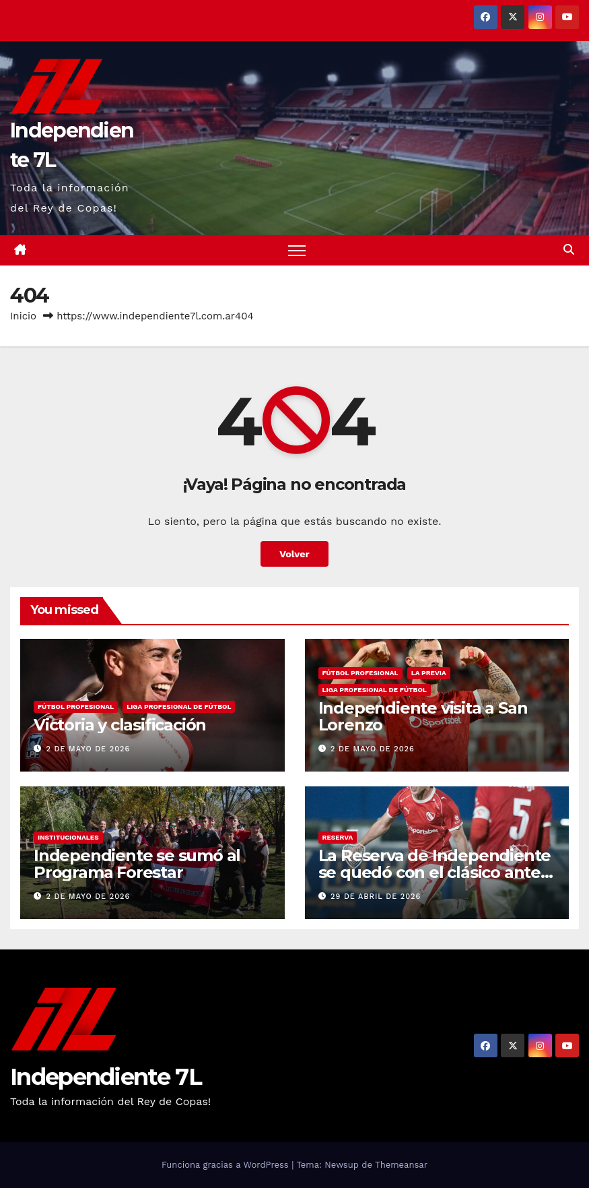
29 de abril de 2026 (376, 896)
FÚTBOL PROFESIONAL (76, 706)
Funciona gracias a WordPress (226, 1165)
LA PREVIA (428, 673)
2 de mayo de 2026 (88, 749)
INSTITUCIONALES (68, 837)
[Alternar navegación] (297, 250)
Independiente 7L (105, 1077)
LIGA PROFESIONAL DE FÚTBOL (179, 706)
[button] (568, 249)
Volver (294, 554)
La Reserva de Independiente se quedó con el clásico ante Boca (434, 872)
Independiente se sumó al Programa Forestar (137, 864)
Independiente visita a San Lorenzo (423, 716)
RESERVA (337, 837)
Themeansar (401, 1165)
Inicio (23, 316)
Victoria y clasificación (120, 724)
